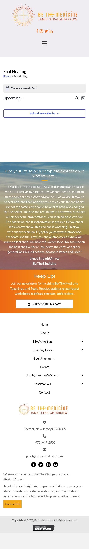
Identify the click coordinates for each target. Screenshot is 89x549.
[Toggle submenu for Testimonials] (82, 384)
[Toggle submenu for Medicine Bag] (82, 341)
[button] (44, 304)
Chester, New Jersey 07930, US (44, 429)
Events (7, 76)
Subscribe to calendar (42, 113)
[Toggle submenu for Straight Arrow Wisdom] (82, 375)
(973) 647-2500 (44, 442)
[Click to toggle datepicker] (13, 98)
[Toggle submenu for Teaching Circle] (82, 350)
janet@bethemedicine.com (44, 456)
